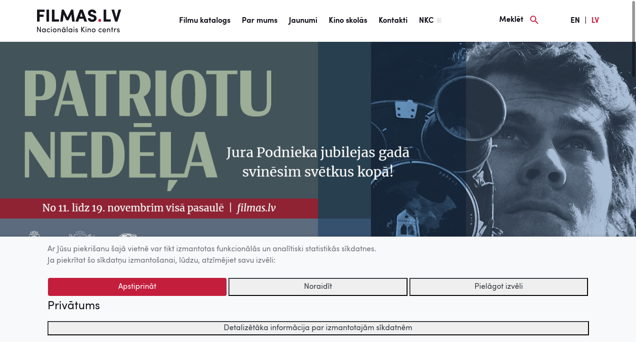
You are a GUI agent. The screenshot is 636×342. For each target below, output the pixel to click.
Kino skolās (348, 21)
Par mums (259, 21)
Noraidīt (318, 287)
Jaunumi (303, 21)
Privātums (73, 306)
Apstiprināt (137, 287)
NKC (426, 21)
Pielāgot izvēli (499, 287)
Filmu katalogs (204, 21)
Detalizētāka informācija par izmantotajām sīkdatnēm (318, 328)
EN (575, 21)
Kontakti (393, 21)
